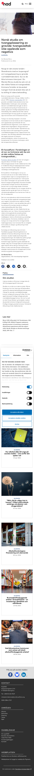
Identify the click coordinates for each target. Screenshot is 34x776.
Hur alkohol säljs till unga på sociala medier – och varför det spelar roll (17, 454)
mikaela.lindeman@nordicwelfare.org (13, 697)
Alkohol (3, 711)
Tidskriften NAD (6, 737)
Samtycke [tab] (6, 355)
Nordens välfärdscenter (19, 756)
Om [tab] (28, 355)
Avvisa (17, 424)
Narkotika (4, 713)
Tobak (3, 717)
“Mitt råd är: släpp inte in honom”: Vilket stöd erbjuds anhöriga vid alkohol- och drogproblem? (17, 503)
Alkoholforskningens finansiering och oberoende (17, 552)
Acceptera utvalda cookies (17, 418)
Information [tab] (17, 355)
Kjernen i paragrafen (16, 100)
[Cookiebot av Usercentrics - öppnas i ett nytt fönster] (24, 350)
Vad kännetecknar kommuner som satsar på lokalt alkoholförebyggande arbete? (17, 650)
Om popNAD (5, 734)
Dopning (4, 715)
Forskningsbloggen (7, 739)
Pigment (27, 759)
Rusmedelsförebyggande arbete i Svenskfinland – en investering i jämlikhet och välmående (17, 600)
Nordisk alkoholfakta (7, 736)
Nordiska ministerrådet (22, 769)
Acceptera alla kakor (17, 412)
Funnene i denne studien (9, 160)
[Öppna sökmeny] (23, 4)
